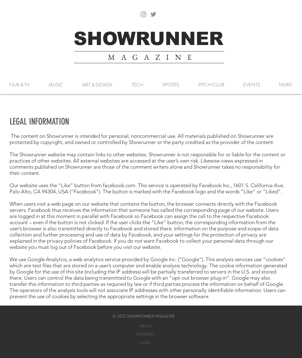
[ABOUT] (145, 326)
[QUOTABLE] (145, 334)
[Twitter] (153, 14)
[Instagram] (143, 14)
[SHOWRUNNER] (148, 39)
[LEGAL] (145, 343)
